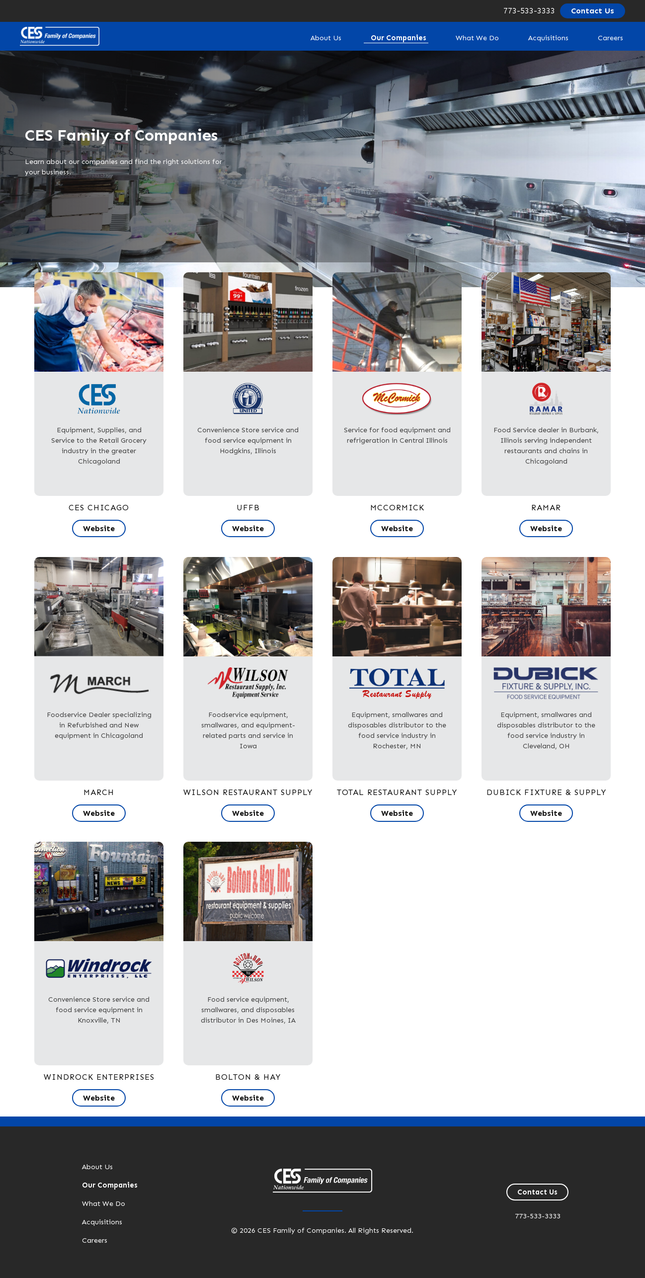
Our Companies (381, 37)
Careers (607, 37)
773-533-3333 (529, 10)
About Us (304, 37)
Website (99, 528)
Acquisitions (540, 37)
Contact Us (592, 10)
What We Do (463, 37)
